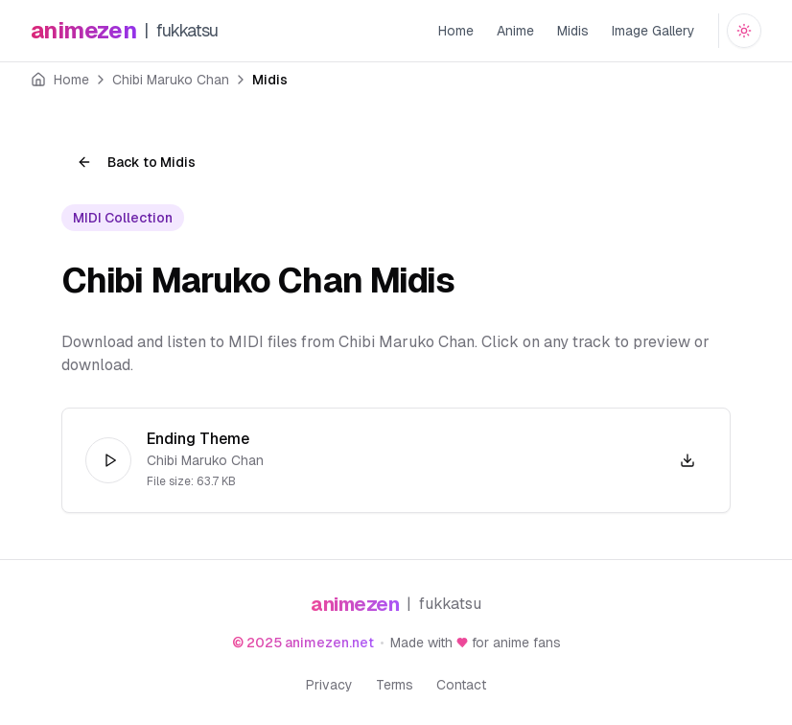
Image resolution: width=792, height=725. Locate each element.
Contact (461, 684)
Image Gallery (653, 30)
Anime (515, 30)
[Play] (108, 460)
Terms (394, 684)
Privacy (329, 684)
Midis (573, 30)
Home (456, 30)
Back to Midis (136, 162)
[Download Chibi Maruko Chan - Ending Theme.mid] (687, 460)
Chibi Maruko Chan (170, 79)
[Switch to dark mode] (744, 30)
